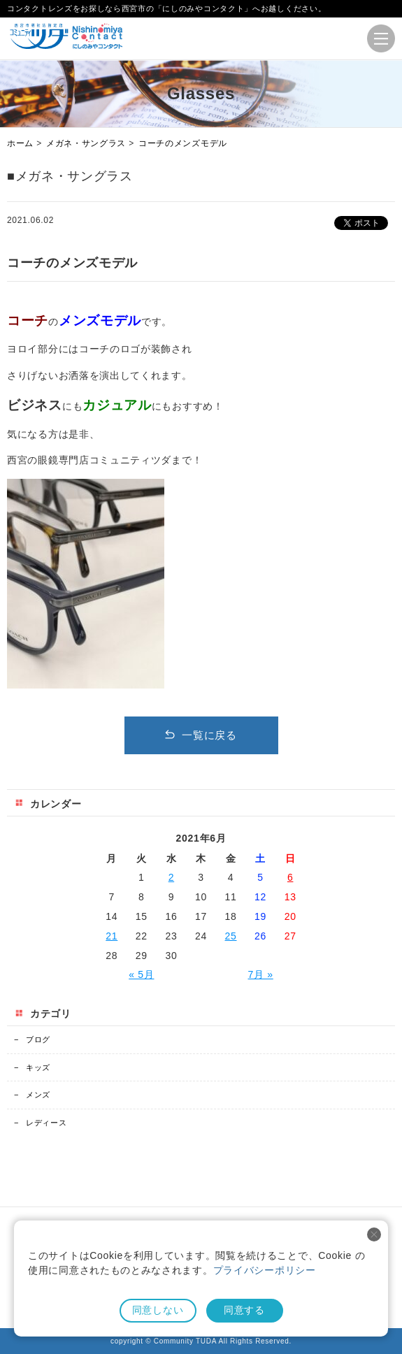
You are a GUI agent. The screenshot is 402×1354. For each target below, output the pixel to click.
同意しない (158, 1310)
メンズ (32, 1094)
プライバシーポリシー (264, 1270)
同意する (244, 1310)
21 (111, 936)
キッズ (32, 1067)
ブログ (32, 1039)
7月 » (260, 974)
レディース (40, 1122)
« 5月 (141, 974)
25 (231, 936)
